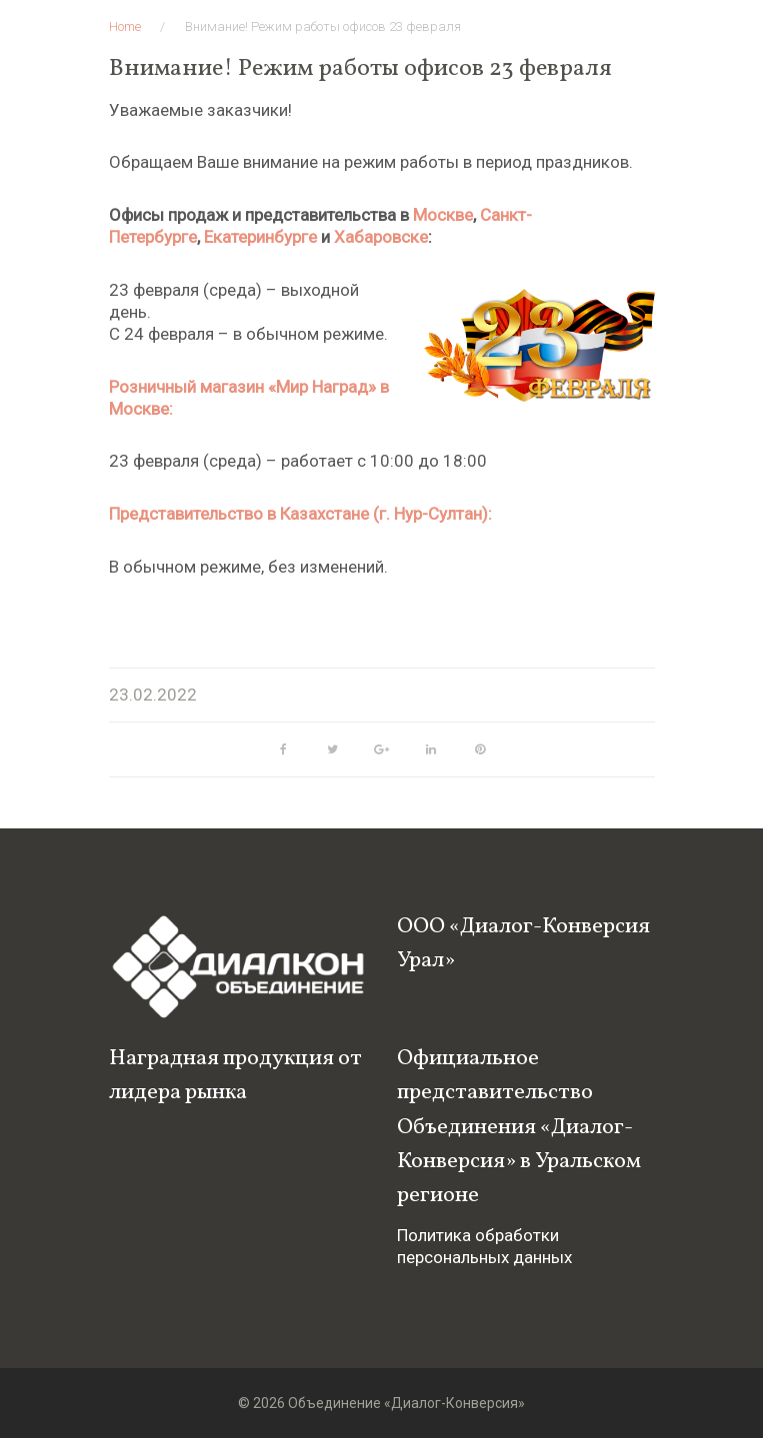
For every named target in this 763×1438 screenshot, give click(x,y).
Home (125, 26)
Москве (443, 215)
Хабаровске (381, 237)
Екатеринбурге (260, 237)
